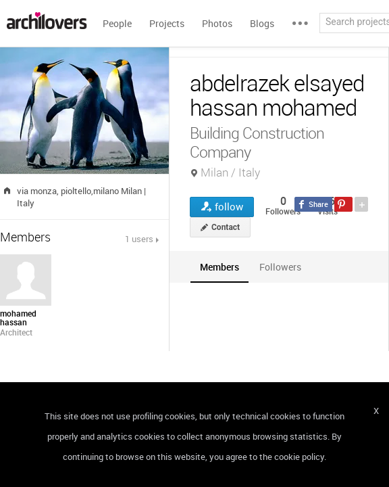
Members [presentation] (219, 266)
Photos (217, 23)
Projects (166, 23)
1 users (139, 238)
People (117, 23)
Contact (225, 227)
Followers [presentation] (280, 266)
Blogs (262, 23)
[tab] (219, 267)
